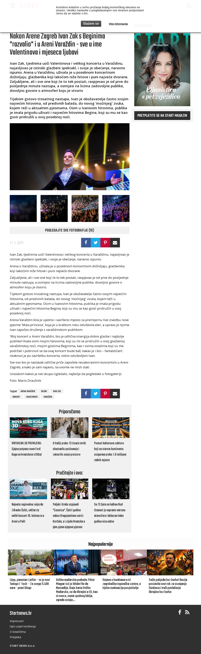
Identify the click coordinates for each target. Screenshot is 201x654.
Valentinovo (31, 397)
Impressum (17, 621)
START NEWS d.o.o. (22, 645)
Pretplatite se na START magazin (162, 116)
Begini (44, 391)
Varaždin (48, 397)
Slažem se (91, 23)
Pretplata (15, 637)
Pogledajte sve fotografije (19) (69, 231)
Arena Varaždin (28, 391)
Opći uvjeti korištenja (23, 626)
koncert (16, 397)
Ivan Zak (57, 391)
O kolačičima (18, 632)
